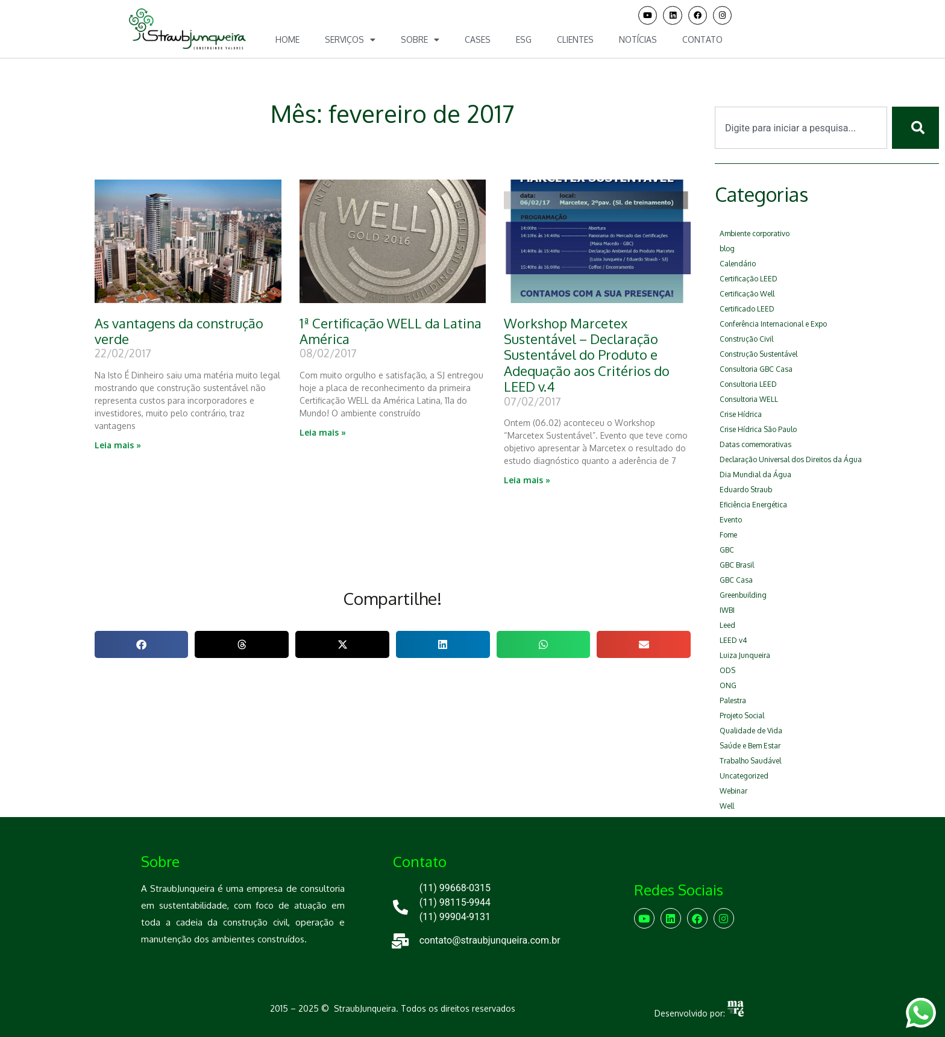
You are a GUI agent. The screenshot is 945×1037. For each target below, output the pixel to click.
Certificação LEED (748, 278)
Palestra (733, 700)
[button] (142, 644)
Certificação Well (747, 293)
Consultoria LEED (748, 384)
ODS (727, 670)
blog (727, 248)
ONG (728, 685)
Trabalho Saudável (750, 760)
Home (287, 39)
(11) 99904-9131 (455, 917)
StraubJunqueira (365, 1008)
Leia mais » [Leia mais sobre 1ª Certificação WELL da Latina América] (323, 432)
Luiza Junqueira (745, 655)
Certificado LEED (747, 308)
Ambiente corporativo (755, 233)
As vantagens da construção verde (179, 331)
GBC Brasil (737, 564)
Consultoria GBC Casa (756, 369)
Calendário (738, 263)
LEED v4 (733, 640)
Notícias (638, 39)
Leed (727, 625)
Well (727, 805)
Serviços (350, 40)
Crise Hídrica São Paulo (758, 429)
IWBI (727, 610)
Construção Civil (746, 338)
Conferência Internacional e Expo (773, 323)
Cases (478, 39)
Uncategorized (744, 775)
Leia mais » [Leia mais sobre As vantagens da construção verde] (118, 445)
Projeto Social (742, 715)
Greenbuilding (743, 595)
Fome (728, 534)
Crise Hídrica (741, 414)
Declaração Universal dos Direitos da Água (791, 459)
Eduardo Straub (746, 489)
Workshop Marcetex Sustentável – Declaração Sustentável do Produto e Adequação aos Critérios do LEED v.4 (587, 355)
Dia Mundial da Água (755, 474)
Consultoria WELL (749, 399)
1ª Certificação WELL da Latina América (391, 331)
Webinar (733, 790)
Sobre (420, 40)
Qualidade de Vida (751, 730)
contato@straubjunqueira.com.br (489, 940)
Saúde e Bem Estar (750, 745)
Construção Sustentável (758, 354)
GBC (727, 549)
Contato (702, 39)
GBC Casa (736, 579)
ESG (524, 39)
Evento (731, 519)
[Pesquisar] (915, 128)
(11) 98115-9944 (455, 902)
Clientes (575, 39)
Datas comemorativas (755, 444)
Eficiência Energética (753, 504)
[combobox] (801, 128)
